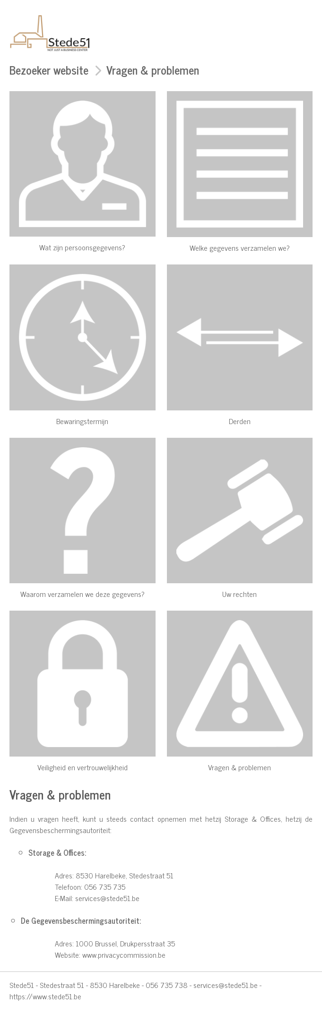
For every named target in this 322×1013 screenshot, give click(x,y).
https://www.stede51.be (45, 996)
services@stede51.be (107, 898)
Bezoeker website (48, 69)
